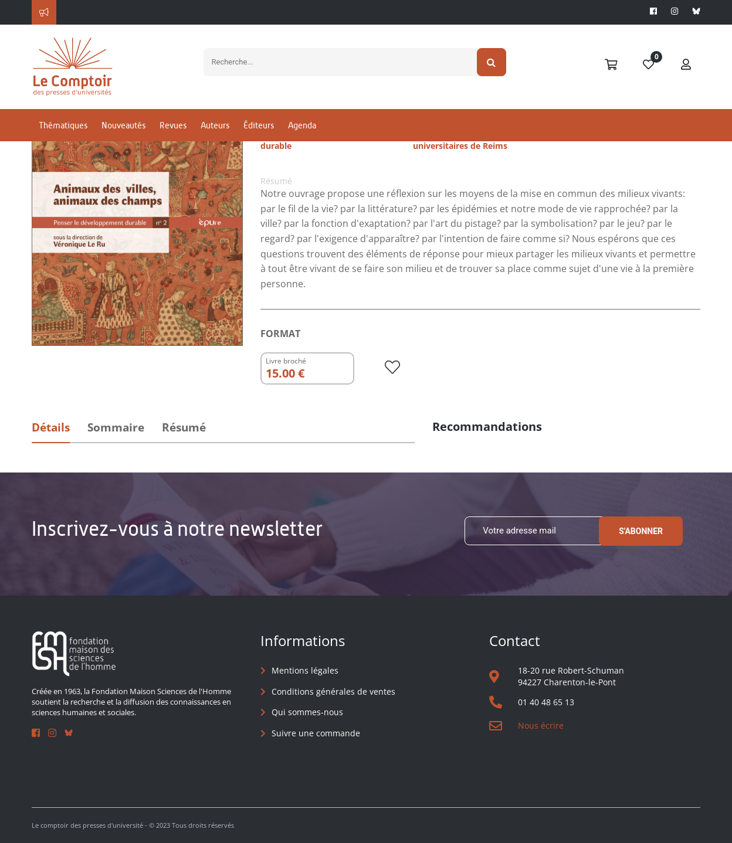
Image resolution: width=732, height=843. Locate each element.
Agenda (302, 125)
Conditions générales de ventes (333, 691)
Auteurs (215, 125)
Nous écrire (541, 725)
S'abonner (641, 531)
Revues (173, 125)
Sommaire (115, 427)
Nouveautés (123, 125)
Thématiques (63, 125)
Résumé (184, 427)
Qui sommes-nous (307, 712)
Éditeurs (258, 125)
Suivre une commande (316, 733)
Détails (51, 427)
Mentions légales (305, 670)
